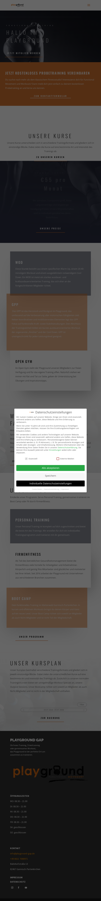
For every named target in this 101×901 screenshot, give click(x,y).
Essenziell (31, 458)
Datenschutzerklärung (67, 447)
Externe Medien (65, 458)
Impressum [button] (65, 489)
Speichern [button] (50, 475)
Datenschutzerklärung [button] (52, 489)
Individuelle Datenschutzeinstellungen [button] (50, 483)
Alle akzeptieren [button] (50, 467)
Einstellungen (55, 449)
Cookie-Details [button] (37, 489)
